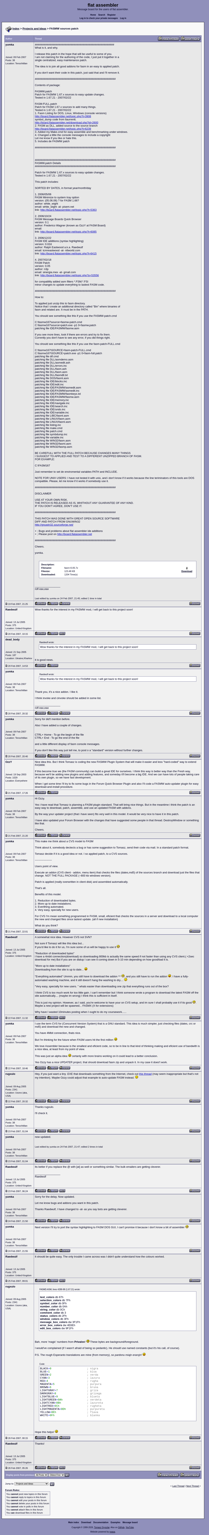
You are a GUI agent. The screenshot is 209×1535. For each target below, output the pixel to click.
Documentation (101, 1522)
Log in (123, 18)
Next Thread (192, 1486)
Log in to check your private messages (99, 18)
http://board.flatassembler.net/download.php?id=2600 (66, 122)
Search (101, 15)
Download (86, 1522)
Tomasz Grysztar (101, 1527)
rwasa (112, 1532)
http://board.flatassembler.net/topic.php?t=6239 (63, 128)
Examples (115, 1522)
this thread (145, 1073)
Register (111, 15)
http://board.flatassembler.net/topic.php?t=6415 (68, 253)
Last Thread (178, 1486)
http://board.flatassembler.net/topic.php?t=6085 (68, 231)
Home (93, 15)
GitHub (121, 1527)
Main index (73, 1522)
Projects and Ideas (34, 28)
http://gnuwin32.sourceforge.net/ (54, 524)
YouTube (130, 1527)
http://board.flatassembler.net (74, 534)
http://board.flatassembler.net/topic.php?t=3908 (63, 116)
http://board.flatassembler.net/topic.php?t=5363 (68, 209)
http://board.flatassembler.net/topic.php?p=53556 (69, 275)
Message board (130, 1522)
